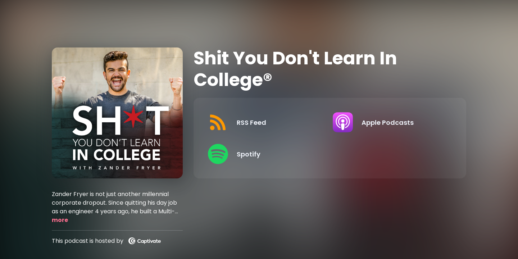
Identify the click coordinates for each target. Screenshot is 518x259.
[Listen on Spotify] (264, 154)
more (60, 220)
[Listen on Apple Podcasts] (389, 122)
